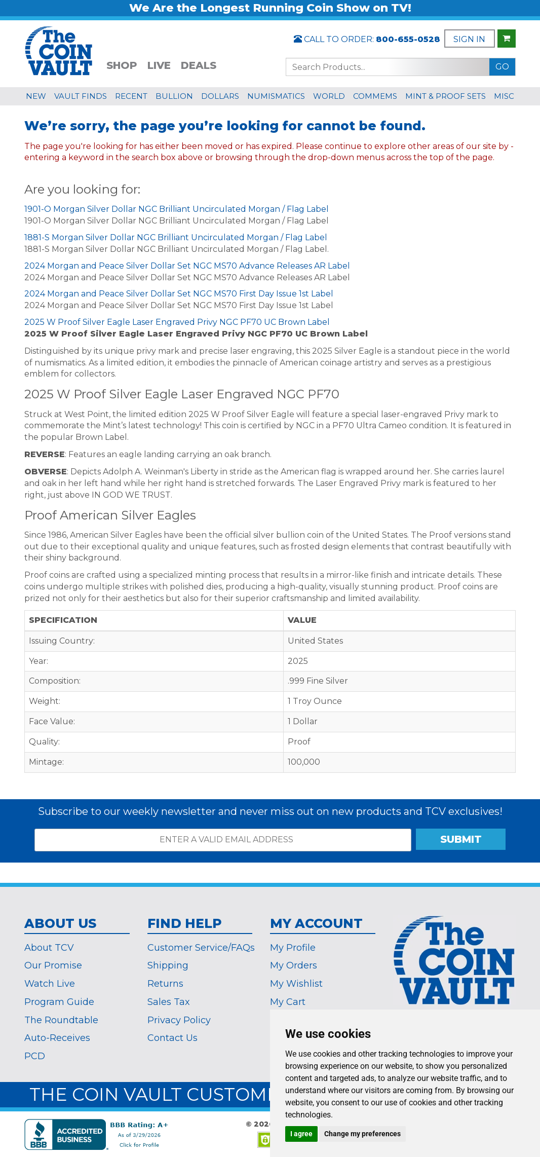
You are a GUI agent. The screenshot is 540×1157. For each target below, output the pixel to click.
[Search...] (387, 67)
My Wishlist (296, 983)
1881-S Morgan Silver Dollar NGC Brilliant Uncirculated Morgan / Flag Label (175, 237)
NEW (36, 96)
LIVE (159, 65)
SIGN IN (469, 39)
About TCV (49, 947)
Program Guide (59, 1001)
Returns (165, 983)
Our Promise (53, 965)
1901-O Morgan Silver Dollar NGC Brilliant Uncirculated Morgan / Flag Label (176, 209)
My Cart (287, 1001)
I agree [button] (301, 1134)
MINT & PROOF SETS (445, 96)
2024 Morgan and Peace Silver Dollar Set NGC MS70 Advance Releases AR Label (187, 266)
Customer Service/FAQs (201, 947)
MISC (504, 96)
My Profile (293, 947)
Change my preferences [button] (362, 1134)
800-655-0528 (408, 39)
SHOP (121, 65)
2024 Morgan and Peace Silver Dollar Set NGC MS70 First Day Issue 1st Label (178, 293)
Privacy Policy (179, 1020)
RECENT (131, 96)
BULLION (174, 96)
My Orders (293, 965)
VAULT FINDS (80, 96)
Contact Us (172, 1037)
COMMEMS (375, 96)
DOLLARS (220, 96)
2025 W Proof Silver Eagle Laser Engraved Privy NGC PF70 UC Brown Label (177, 322)
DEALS (198, 65)
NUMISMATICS (276, 96)
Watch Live (49, 983)
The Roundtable (61, 1020)
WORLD (329, 96)
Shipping (167, 965)
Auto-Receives (57, 1037)
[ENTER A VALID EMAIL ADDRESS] (222, 840)
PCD (34, 1056)
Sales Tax (168, 1001)
